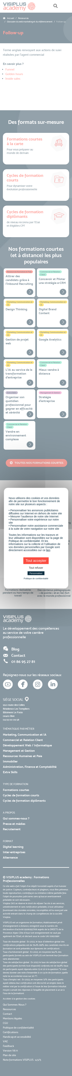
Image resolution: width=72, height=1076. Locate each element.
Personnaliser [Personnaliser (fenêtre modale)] (36, 573)
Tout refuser (36, 567)
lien (48, 549)
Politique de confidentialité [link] (36, 578)
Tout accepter (36, 560)
